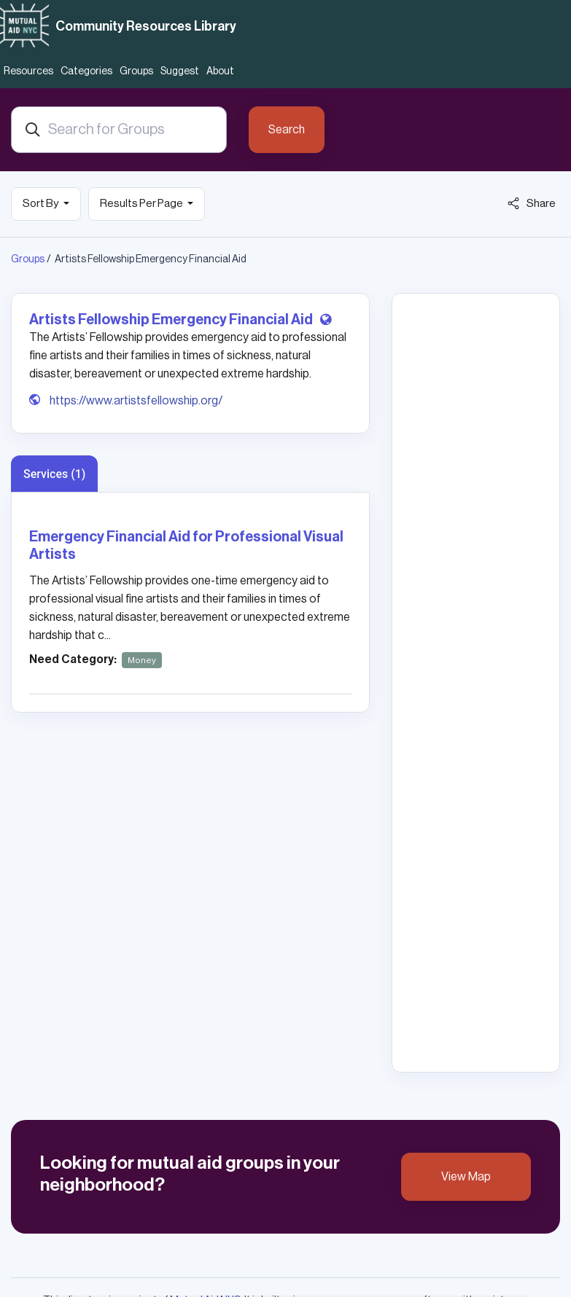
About (220, 71)
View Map (466, 1177)
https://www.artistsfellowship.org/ (136, 401)
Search (286, 130)
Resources (28, 71)
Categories (86, 71)
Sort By (41, 203)
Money (142, 660)
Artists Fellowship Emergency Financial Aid (172, 320)
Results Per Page (142, 203)
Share (532, 203)
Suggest (179, 71)
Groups (136, 71)
